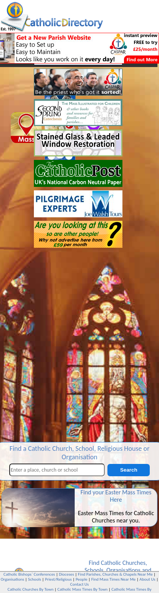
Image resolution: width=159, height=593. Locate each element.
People (81, 579)
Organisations (123, 570)
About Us (147, 579)
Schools (93, 570)
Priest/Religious (58, 579)
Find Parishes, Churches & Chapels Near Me (115, 574)
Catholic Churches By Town (31, 589)
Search (128, 470)
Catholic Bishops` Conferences (29, 574)
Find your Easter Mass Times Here (115, 496)
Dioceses (66, 574)
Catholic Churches (123, 562)
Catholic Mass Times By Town (82, 589)
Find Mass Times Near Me (113, 579)
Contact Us (79, 584)
